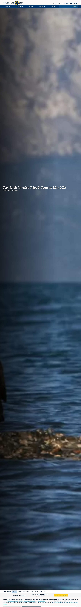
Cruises (19, 591)
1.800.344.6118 (71, 3)
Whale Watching (41, 601)
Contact (53, 6)
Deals (40, 591)
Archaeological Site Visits (29, 601)
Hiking (16, 601)
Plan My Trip (42, 6)
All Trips (14, 591)
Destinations (8, 6)
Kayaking (21, 601)
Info (44, 591)
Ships (32, 591)
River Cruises (26, 591)
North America (7, 591)
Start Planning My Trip (61, 595)
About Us (31, 6)
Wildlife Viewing (11, 601)
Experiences (20, 6)
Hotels (36, 591)
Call (40, 595)
